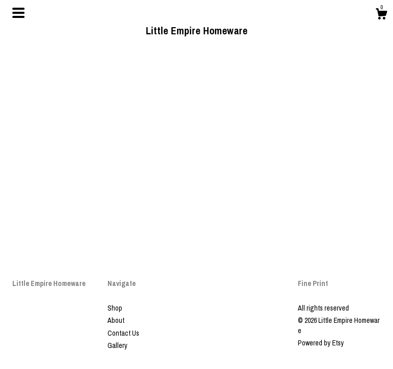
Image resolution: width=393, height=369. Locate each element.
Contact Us (123, 333)
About (115, 320)
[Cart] (381, 15)
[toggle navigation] (18, 13)
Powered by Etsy (321, 342)
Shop (114, 308)
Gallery (117, 345)
